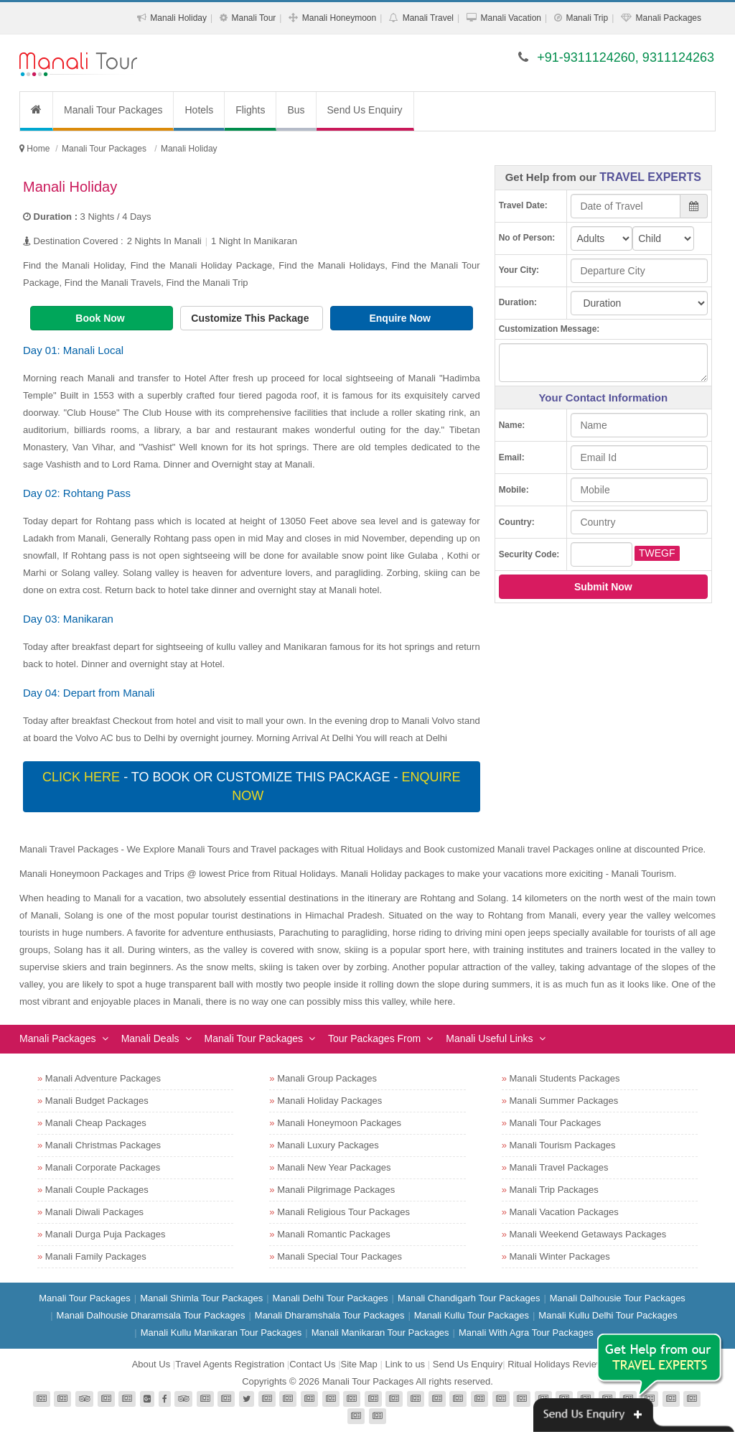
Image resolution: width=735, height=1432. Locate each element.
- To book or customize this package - (251, 786)
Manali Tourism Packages (563, 1145)
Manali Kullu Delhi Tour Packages (607, 1315)
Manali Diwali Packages (94, 1211)
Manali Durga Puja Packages (105, 1234)
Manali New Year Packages (333, 1167)
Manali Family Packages (95, 1256)
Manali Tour (254, 18)
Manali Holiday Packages (329, 1100)
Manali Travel (428, 18)
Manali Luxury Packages (328, 1145)
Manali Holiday (178, 18)
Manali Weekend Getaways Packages (588, 1234)
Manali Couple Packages (97, 1189)
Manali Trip (587, 18)
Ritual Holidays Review (555, 1364)
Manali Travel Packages (559, 1167)
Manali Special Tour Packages (339, 1256)
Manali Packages (668, 18)
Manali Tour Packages (113, 110)
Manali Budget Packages (97, 1100)
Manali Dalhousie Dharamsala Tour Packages (151, 1315)
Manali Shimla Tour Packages (201, 1298)
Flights (250, 110)
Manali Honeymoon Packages (339, 1122)
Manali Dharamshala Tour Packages (330, 1315)
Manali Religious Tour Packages (343, 1211)
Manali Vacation (510, 18)
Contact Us (312, 1364)
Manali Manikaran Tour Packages (380, 1332)
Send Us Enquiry (365, 110)
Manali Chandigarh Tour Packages (469, 1298)
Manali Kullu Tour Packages (471, 1315)
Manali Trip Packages (554, 1189)
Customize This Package (251, 318)
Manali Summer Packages (564, 1100)
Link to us (405, 1364)
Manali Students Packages (565, 1078)
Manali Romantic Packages (333, 1234)
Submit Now (603, 586)
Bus (295, 110)
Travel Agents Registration (229, 1364)
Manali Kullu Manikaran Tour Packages (221, 1332)
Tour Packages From (374, 1038)
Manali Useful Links (489, 1038)
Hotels (198, 110)
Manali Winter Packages (560, 1256)
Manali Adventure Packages (103, 1078)
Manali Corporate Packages (102, 1167)
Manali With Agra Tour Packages (526, 1332)
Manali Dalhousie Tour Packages (617, 1298)
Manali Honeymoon (339, 18)
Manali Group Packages (327, 1078)
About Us (151, 1364)
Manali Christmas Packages (103, 1145)
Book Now (101, 318)
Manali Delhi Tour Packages (330, 1298)
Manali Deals (150, 1038)
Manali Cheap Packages (95, 1122)
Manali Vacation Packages (564, 1211)
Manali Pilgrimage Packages (336, 1189)
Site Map (359, 1364)
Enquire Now (401, 318)
